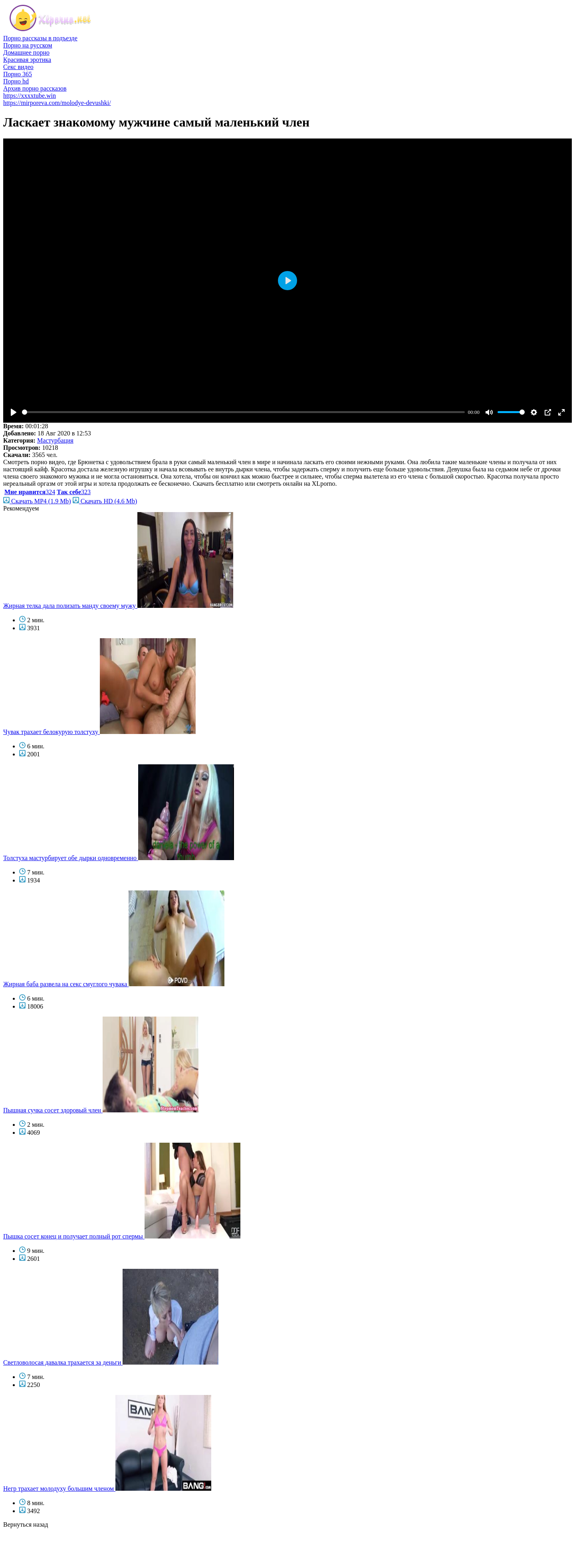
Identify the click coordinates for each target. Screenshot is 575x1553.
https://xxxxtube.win (29, 95)
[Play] (13, 412)
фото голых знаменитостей (39, 1546)
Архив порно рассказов (35, 88)
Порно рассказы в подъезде (40, 38)
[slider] (243, 412)
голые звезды (21, 1538)
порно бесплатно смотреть (39, 1531)
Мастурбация (55, 440)
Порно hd (16, 81)
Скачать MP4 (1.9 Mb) (37, 501)
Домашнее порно (26, 52)
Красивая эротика (27, 59)
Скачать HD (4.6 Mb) (105, 501)
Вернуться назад (25, 1524)
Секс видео (18, 66)
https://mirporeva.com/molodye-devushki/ (57, 102)
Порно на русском (27, 45)
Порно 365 (17, 74)
